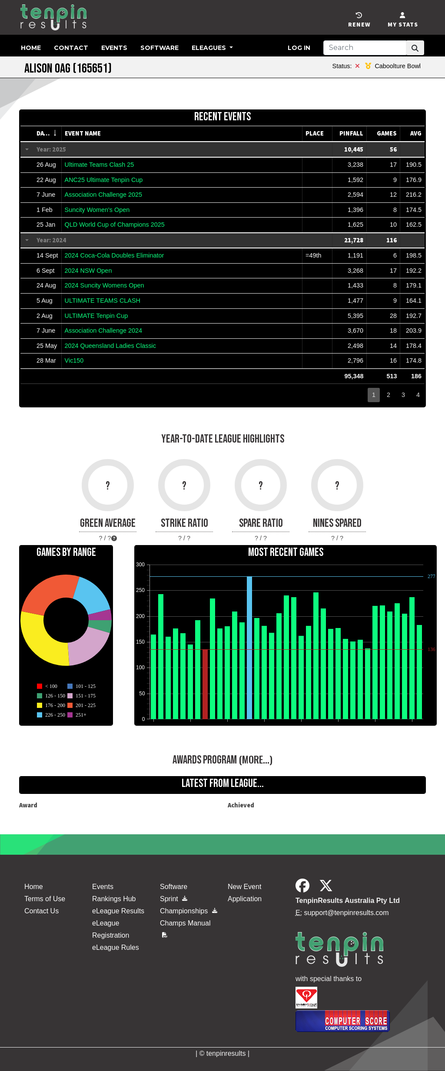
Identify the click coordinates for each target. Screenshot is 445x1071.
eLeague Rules (115, 947)
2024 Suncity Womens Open (104, 285)
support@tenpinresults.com (346, 912)
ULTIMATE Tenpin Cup (96, 315)
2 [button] (388, 394)
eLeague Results (118, 911)
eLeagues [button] (210, 48)
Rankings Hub (114, 898)
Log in (299, 48)
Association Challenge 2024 (103, 330)
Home (31, 48)
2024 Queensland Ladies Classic (110, 345)
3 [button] (403, 394)
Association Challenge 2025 (103, 194)
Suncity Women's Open (97, 209)
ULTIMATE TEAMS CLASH (102, 300)
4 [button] (418, 394)
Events (114, 48)
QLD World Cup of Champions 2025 (115, 224)
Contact (71, 48)
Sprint (173, 898)
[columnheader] (47, 134)
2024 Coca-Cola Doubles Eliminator (114, 255)
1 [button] (373, 394)
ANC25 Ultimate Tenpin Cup (104, 179)
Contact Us (41, 911)
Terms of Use (44, 898)
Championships (188, 911)
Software (159, 48)
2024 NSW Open (88, 270)
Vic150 (74, 360)
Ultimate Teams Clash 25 (99, 164)
